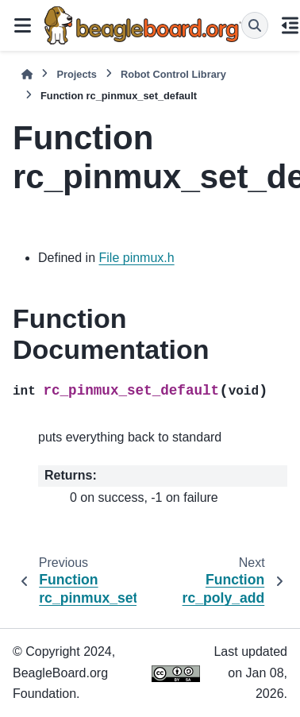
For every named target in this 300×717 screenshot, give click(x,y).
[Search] (254, 25)
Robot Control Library (173, 74)
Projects (76, 74)
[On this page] (290, 25)
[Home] (27, 74)
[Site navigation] (22, 25)
